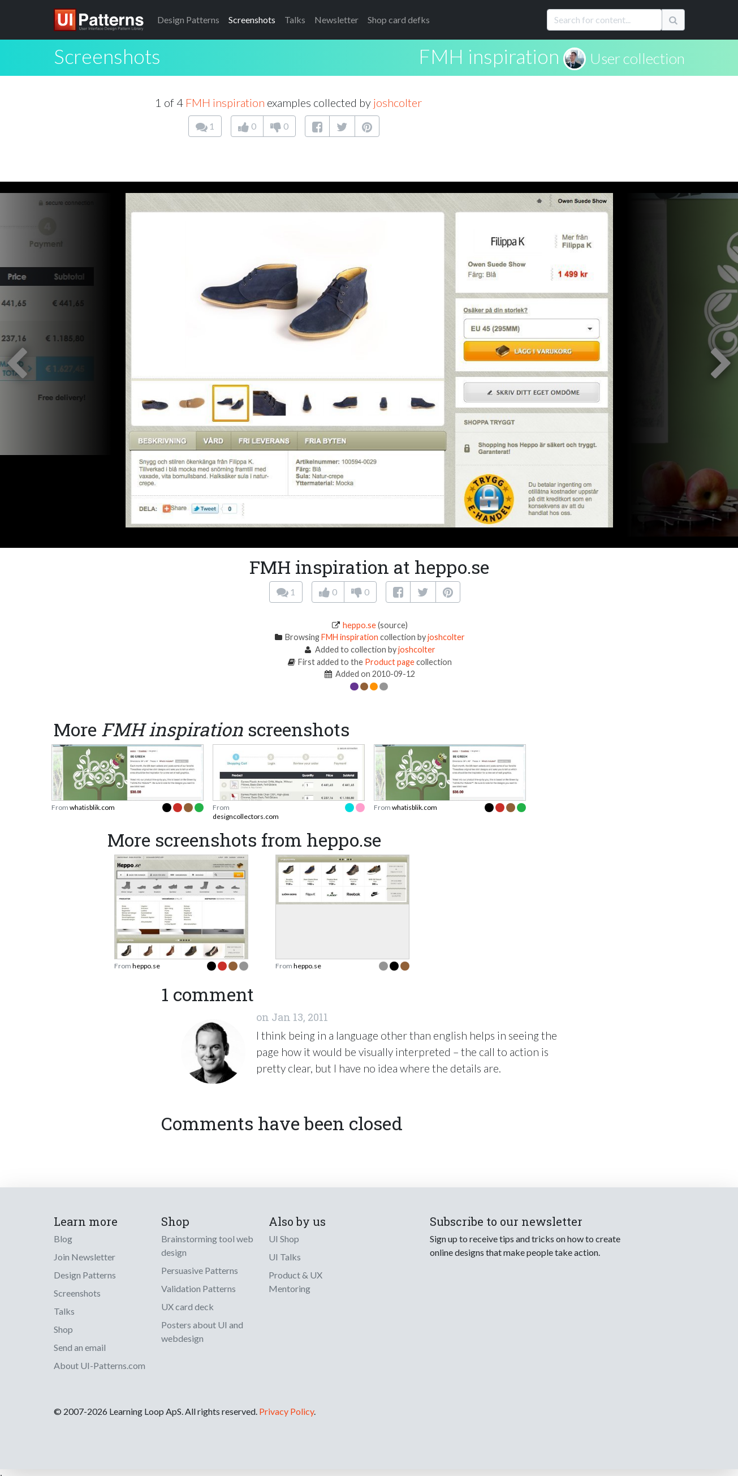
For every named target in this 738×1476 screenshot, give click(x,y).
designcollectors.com (246, 816)
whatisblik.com (92, 807)
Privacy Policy (286, 1411)
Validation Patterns (198, 1288)
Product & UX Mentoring (295, 1281)
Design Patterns (85, 1274)
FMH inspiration (488, 56)
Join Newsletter (84, 1256)
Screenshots (251, 19)
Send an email (80, 1347)
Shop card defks (399, 19)
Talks (294, 19)
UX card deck (187, 1306)
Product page (390, 662)
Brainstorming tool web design (207, 1245)
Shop (63, 1329)
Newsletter (336, 19)
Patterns (188, 19)
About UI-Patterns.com (99, 1365)
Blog (63, 1238)
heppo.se (359, 625)
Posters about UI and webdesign (202, 1331)
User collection (637, 58)
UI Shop (284, 1238)
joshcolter (397, 102)
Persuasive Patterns (199, 1270)
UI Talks (285, 1256)
